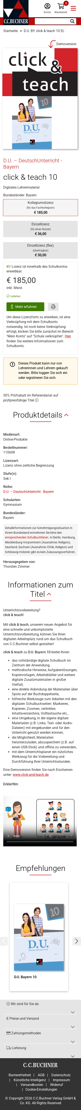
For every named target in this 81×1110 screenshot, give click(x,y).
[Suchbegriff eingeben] (55, 21)
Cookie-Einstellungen (41, 1089)
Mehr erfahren (26, 307)
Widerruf (56, 1085)
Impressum (61, 1080)
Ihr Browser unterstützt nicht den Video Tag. (40, 819)
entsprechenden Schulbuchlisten (26, 537)
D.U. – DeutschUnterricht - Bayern (28, 492)
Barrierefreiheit (20, 1075)
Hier (68, 336)
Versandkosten (32, 1085)
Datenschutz (61, 1075)
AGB (41, 1075)
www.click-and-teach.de (31, 775)
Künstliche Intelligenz (30, 1080)
